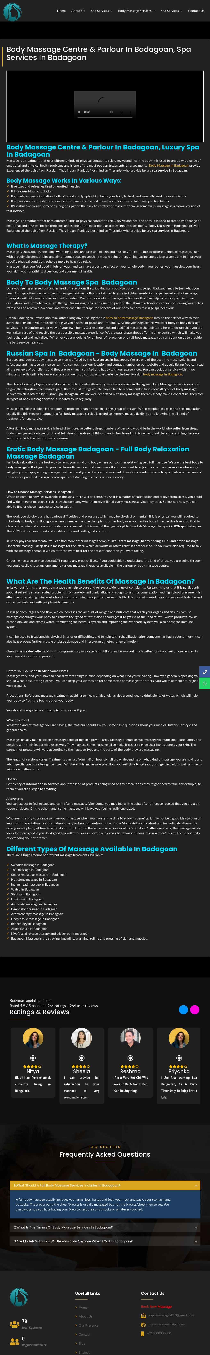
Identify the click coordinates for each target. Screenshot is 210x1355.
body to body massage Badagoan (129, 318)
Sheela (81, 1071)
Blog (80, 1343)
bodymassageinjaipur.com (167, 1324)
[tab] (105, 1185)
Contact (82, 1334)
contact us (196, 10)
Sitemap (82, 1352)
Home (61, 10)
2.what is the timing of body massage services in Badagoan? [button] (63, 1227)
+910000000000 (159, 1333)
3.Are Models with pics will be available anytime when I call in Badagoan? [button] (73, 1241)
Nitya (33, 1071)
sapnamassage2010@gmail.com (171, 1315)
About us (83, 1316)
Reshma (130, 1071)
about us (78, 10)
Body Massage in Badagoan (168, 165)
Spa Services (101, 10)
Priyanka (179, 1071)
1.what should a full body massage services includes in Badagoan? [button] (67, 1185)
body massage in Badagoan (162, 374)
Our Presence (86, 1325)
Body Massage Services (136, 10)
